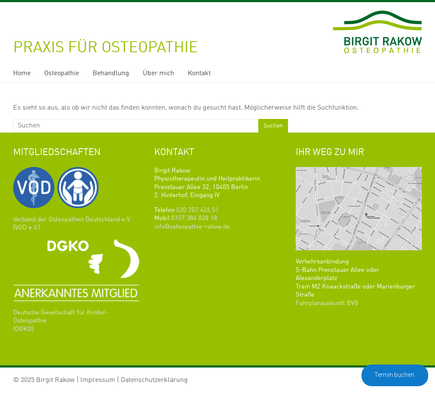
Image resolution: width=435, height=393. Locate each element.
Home (22, 73)
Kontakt (199, 73)
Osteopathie (61, 73)
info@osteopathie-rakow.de (192, 227)
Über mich (158, 73)
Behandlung (111, 73)
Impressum (97, 380)
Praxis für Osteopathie (105, 48)
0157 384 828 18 (194, 218)
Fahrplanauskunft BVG (327, 303)
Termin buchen (394, 374)
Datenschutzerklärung (154, 380)
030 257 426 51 (197, 210)
